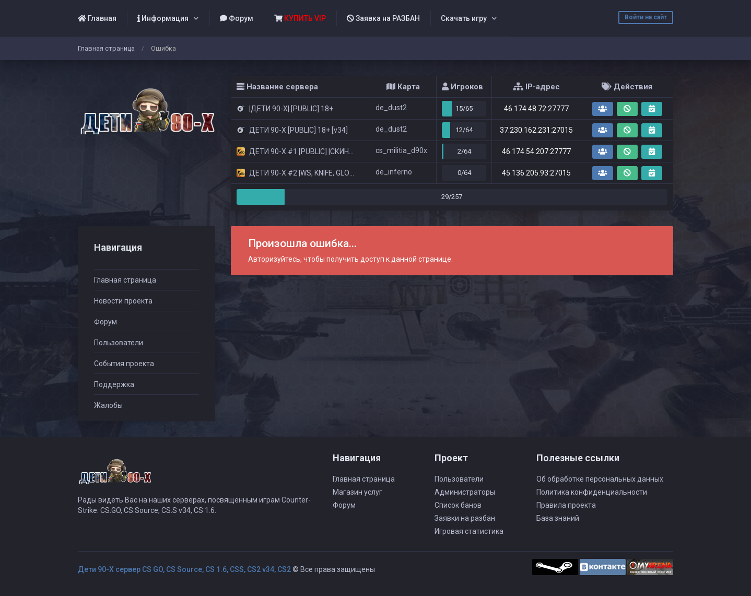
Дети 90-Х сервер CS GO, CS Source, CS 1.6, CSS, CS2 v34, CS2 (184, 569)
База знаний (557, 518)
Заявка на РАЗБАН (383, 18)
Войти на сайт (646, 17)
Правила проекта (566, 505)
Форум (236, 18)
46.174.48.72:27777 (536, 108)
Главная (97, 18)
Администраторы (465, 492)
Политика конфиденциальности (591, 492)
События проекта (124, 363)
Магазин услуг (357, 492)
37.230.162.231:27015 (536, 130)
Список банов (458, 505)
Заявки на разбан (465, 518)
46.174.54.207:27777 (536, 151)
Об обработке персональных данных (599, 479)
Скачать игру (464, 18)
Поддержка (114, 384)
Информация (163, 18)
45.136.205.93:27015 (536, 173)
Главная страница (106, 48)
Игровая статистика (469, 531)
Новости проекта (123, 301)
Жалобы (108, 405)
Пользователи (118, 342)
